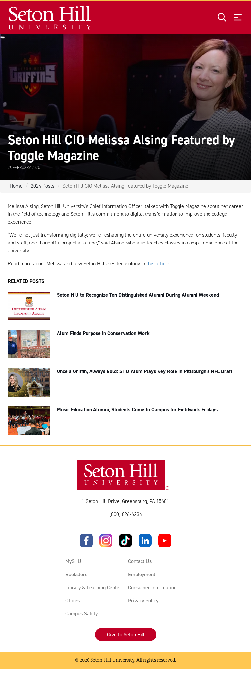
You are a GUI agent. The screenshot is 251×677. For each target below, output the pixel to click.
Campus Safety (81, 613)
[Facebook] (86, 540)
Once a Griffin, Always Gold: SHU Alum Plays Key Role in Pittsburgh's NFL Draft (144, 371)
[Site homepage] (50, 18)
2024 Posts (42, 185)
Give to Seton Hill (125, 634)
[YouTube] (164, 540)
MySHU (73, 561)
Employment (141, 574)
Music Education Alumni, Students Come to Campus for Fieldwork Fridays (137, 409)
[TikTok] (125, 540)
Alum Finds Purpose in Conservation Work (103, 333)
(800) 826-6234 (125, 514)
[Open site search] (222, 17)
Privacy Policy (143, 600)
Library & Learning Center (93, 587)
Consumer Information (152, 587)
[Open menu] (237, 17)
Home (16, 185)
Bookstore (76, 574)
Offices (72, 600)
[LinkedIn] (145, 540)
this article (157, 263)
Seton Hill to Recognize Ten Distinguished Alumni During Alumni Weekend (138, 294)
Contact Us (140, 561)
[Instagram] (105, 540)
